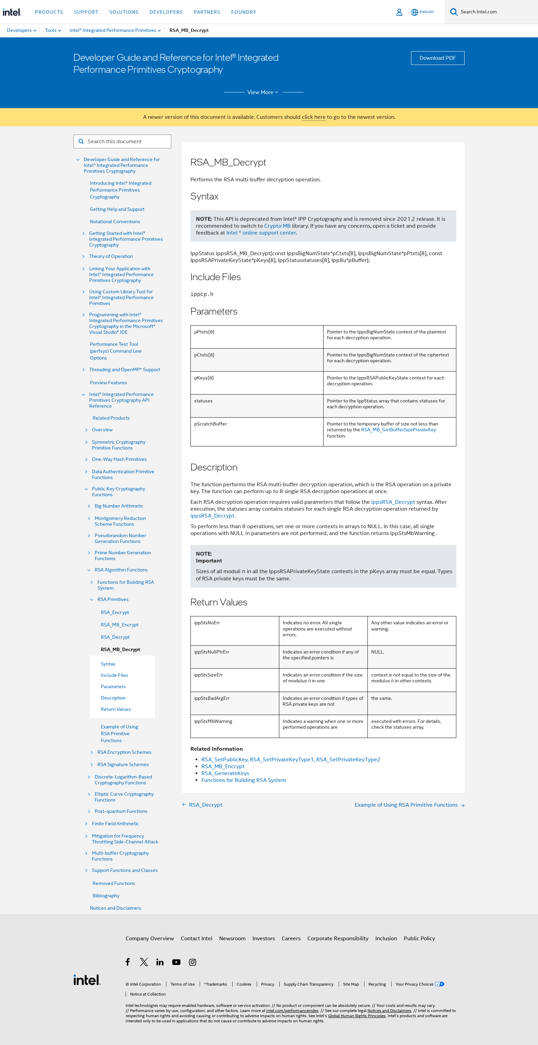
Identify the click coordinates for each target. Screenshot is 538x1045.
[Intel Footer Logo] (87, 979)
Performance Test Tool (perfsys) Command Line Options (116, 351)
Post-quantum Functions (121, 811)
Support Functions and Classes (125, 870)
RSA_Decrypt (115, 637)
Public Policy (419, 938)
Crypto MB (277, 226)
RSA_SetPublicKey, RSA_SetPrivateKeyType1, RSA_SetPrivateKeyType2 (291, 759)
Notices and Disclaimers (115, 908)
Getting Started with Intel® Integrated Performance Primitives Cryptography (126, 239)
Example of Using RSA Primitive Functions (119, 733)
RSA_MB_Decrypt (120, 649)
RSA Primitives (113, 599)
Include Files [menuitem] (114, 675)
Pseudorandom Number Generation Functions (120, 538)
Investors (264, 938)
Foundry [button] (244, 12)
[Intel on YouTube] (177, 963)
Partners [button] (207, 12)
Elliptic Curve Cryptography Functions (124, 797)
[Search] (454, 12)
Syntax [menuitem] (108, 664)
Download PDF (438, 58)
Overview (102, 430)
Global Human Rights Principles (357, 1015)
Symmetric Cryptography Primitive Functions (118, 445)
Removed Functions (114, 883)
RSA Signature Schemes (123, 765)
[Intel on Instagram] (193, 963)
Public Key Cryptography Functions (118, 492)
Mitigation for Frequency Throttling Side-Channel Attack (125, 839)
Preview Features (108, 382)
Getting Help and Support (117, 209)
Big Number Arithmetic (119, 506)
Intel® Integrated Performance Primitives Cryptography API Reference (121, 400)
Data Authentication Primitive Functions (123, 474)
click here (314, 117)
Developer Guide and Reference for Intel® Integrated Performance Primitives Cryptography (122, 165)
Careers (291, 938)
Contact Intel (196, 938)
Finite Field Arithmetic (115, 824)
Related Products (111, 418)
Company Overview (150, 938)
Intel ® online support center (261, 232)
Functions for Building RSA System (125, 585)
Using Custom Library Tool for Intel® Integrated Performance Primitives (121, 297)
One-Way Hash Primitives (119, 459)
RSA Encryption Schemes (124, 752)
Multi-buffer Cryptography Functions (120, 856)
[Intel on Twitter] (144, 963)
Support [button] (86, 12)
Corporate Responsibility (338, 938)
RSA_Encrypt (115, 612)
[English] (422, 12)
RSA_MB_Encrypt (120, 625)
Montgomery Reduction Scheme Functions (120, 521)
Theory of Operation (111, 256)
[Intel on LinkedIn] (160, 963)
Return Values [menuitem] (116, 709)
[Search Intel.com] (498, 12)
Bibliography (106, 896)
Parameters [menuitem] (113, 686)
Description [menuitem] (113, 698)
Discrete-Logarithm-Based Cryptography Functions (123, 780)
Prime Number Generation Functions (123, 555)
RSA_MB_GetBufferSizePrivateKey (398, 430)
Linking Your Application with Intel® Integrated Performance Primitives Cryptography (121, 274)
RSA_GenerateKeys (225, 773)
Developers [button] (166, 12)
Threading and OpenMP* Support (124, 370)
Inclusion (386, 938)
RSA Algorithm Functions (121, 570)
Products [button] (49, 12)
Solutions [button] (124, 12)
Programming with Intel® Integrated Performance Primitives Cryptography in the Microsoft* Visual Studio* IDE (126, 323)
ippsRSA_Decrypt (393, 502)
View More (264, 92)
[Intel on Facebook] (128, 963)
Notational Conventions (115, 221)
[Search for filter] (122, 141)
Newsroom (232, 938)
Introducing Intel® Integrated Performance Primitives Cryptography (120, 190)
